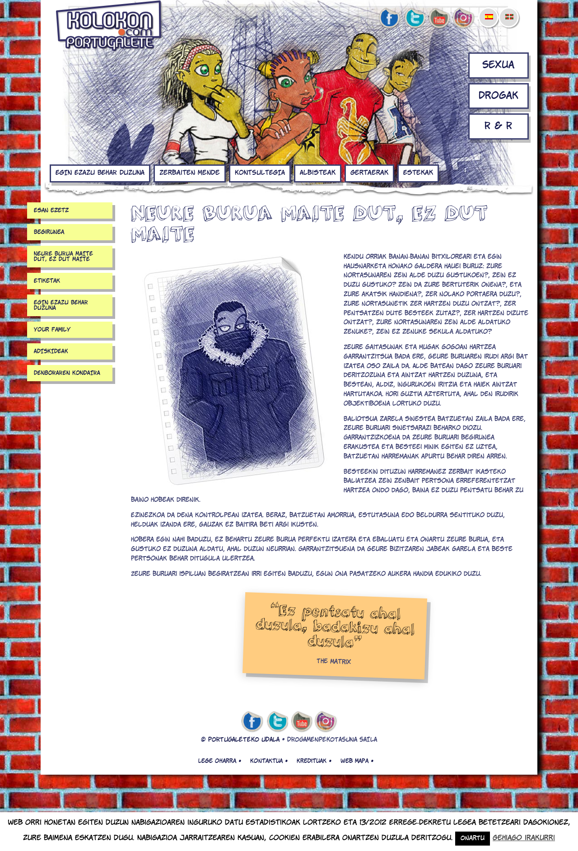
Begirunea (49, 232)
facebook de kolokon (389, 18)
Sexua (498, 65)
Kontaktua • (269, 761)
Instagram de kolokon (463, 18)
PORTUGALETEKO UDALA (244, 740)
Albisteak (318, 173)
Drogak (498, 96)
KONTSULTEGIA (260, 173)
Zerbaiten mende (189, 173)
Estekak (418, 173)
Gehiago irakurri (524, 838)
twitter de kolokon (414, 18)
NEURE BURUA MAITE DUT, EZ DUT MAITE (63, 256)
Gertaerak (369, 173)
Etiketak (47, 281)
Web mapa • (356, 761)
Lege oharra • (219, 761)
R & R (498, 126)
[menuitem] (489, 11)
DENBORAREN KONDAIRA (67, 373)
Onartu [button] (473, 839)
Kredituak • (314, 761)
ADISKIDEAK (51, 351)
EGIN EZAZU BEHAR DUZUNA (100, 173)
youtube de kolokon (439, 18)
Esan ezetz (51, 210)
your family (52, 329)
